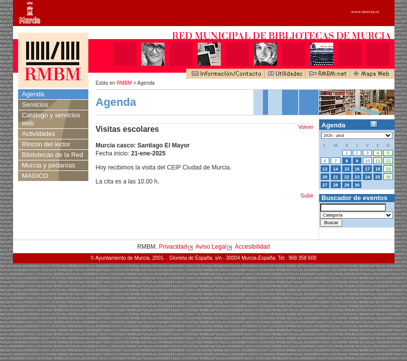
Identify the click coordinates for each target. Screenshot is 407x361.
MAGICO (35, 175)
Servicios (35, 104)
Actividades (38, 133)
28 (335, 185)
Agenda (33, 94)
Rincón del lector (46, 144)
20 (324, 176)
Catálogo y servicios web (51, 119)
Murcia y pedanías (48, 165)
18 (377, 168)
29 (346, 185)
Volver (306, 127)
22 (346, 176)
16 (357, 168)
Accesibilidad (252, 246)
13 (324, 168)
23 (357, 176)
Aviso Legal (210, 246)
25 (377, 176)
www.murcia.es (365, 11)
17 (367, 168)
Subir (307, 196)
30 (357, 185)
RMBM (124, 83)
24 (367, 176)
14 (335, 168)
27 (324, 185)
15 (346, 168)
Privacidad (173, 246)
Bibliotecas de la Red (52, 154)
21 (335, 176)
